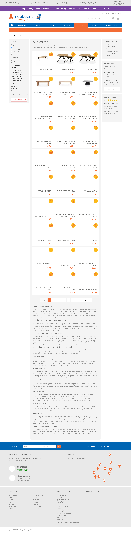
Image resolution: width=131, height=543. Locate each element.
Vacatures (60, 520)
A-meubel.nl (30, 531)
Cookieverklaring (62, 517)
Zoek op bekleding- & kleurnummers (68, 524)
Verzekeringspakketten (64, 511)
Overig (94, 26)
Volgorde (14, 46)
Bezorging (60, 504)
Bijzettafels (14, 90)
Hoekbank (36, 499)
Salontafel (14, 69)
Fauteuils (11, 506)
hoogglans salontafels (18, 73)
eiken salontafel (39, 361)
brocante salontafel (74, 388)
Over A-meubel (99, 13)
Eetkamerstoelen (38, 502)
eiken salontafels (17, 71)
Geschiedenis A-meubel (64, 513)
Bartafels (13, 92)
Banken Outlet (37, 508)
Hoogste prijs (16, 53)
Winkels (108, 13)
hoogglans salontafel (41, 373)
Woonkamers (23, 26)
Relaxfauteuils (37, 506)
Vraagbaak (60, 519)
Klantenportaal (116, 13)
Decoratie (36, 510)
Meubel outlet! (111, 26)
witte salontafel (67, 396)
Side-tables (14, 87)
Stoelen (67, 26)
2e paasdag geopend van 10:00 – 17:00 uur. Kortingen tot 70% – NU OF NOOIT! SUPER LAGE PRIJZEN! (65, 8)
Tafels (81, 26)
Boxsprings (12, 510)
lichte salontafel (39, 417)
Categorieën (15, 62)
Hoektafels (14, 85)
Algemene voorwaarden (64, 515)
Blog (58, 522)
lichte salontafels (17, 81)
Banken (39, 26)
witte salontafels (16, 77)
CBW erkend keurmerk (63, 508)
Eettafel (13, 64)
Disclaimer (24, 532)
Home (11, 37)
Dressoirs (36, 500)
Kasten (53, 26)
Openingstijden (61, 502)
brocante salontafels (18, 75)
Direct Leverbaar (16, 66)
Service (59, 510)
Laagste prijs (15, 50)
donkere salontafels (17, 79)
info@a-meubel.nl (110, 81)
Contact (112, 90)
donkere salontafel (40, 408)
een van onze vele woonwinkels (82, 433)
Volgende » (86, 301)
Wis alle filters (18, 101)
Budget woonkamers (39, 497)
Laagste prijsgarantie (63, 500)
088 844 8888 (109, 74)
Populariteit (15, 48)
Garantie (59, 506)
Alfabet (14, 55)
